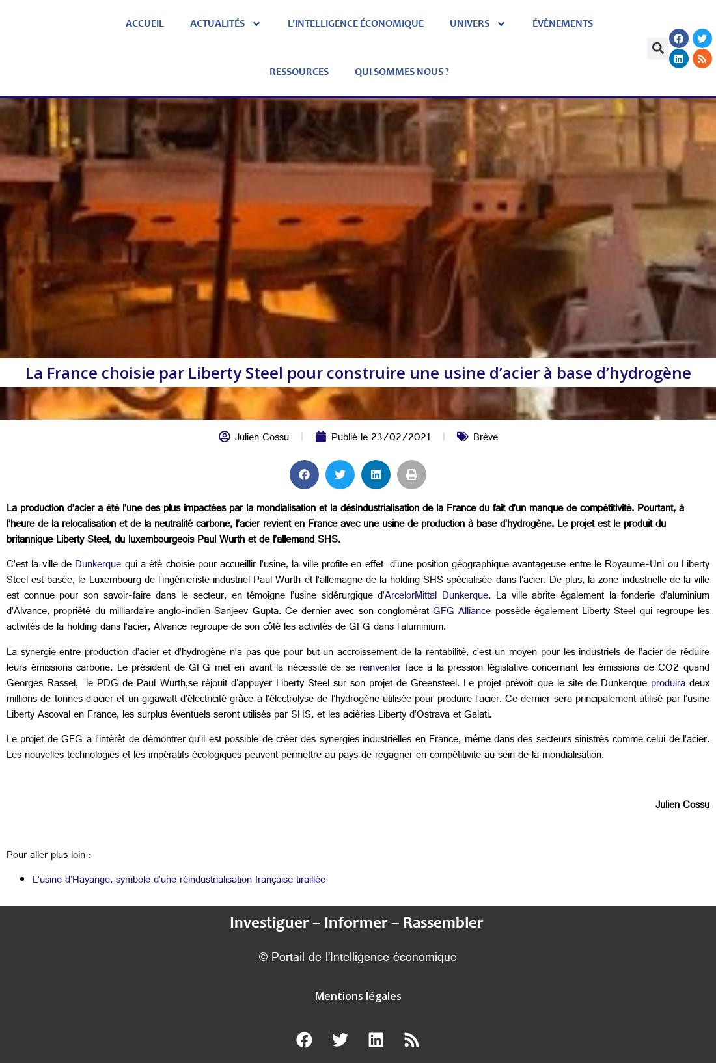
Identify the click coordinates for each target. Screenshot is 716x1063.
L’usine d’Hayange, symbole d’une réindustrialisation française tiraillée (179, 881)
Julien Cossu (262, 439)
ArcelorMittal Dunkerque (436, 597)
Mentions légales (358, 996)
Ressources (299, 72)
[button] (657, 48)
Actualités (226, 24)
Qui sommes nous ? (402, 72)
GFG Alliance (462, 612)
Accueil (145, 24)
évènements (562, 24)
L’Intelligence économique (356, 24)
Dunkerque (98, 566)
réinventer (380, 669)
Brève (485, 439)
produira (668, 685)
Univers (478, 24)
